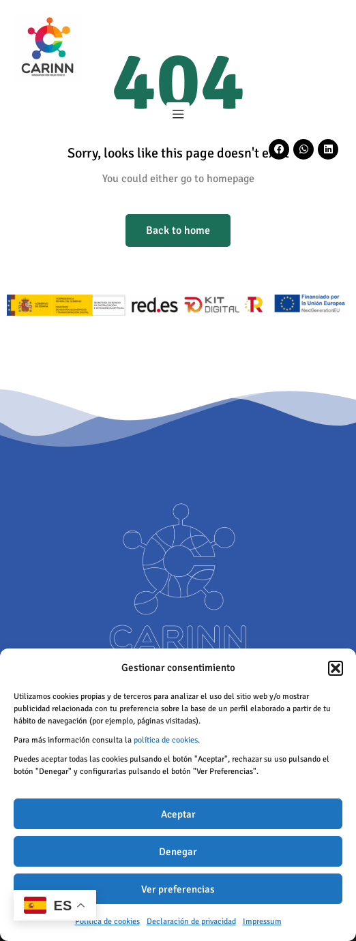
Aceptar (178, 814)
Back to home (178, 230)
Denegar (178, 852)
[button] (335, 668)
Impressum (262, 921)
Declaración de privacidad (191, 921)
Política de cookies (107, 921)
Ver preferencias (178, 889)
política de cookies (166, 740)
